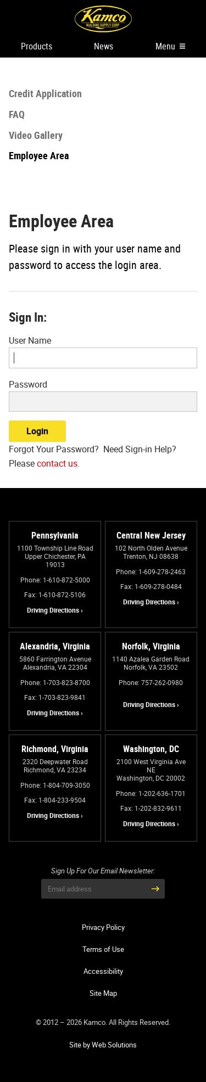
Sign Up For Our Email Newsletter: (103, 871)
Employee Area (39, 155)
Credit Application (45, 93)
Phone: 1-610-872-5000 (55, 579)
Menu (170, 46)
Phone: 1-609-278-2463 (151, 571)
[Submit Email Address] (155, 889)
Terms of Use (103, 949)
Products (36, 46)
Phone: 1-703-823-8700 (55, 682)
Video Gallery (36, 135)
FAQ (17, 114)
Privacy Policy (103, 927)
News (103, 46)
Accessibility (103, 971)
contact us (57, 463)
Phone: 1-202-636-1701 (151, 793)
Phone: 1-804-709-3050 (55, 785)
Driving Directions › (55, 610)
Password (28, 384)
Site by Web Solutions (103, 1045)
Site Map (103, 993)
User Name (30, 340)
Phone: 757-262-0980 (151, 682)
